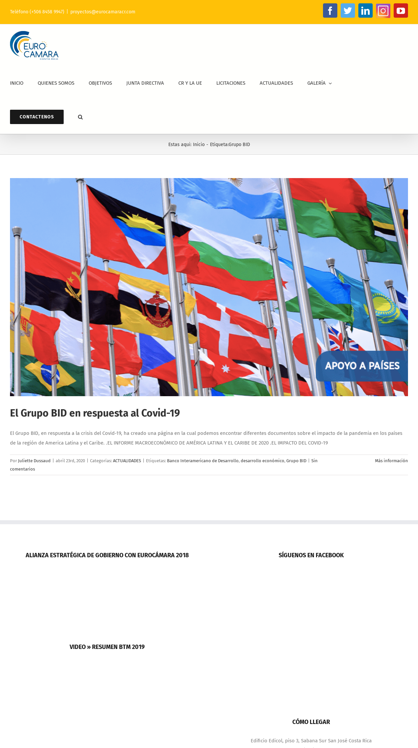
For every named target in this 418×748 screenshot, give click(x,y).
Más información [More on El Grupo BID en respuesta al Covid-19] (391, 460)
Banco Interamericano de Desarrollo (203, 460)
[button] (80, 117)
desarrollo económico (262, 460)
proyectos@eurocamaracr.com (102, 12)
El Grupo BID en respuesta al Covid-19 (95, 413)
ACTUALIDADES (127, 460)
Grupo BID (296, 460)
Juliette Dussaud (34, 460)
